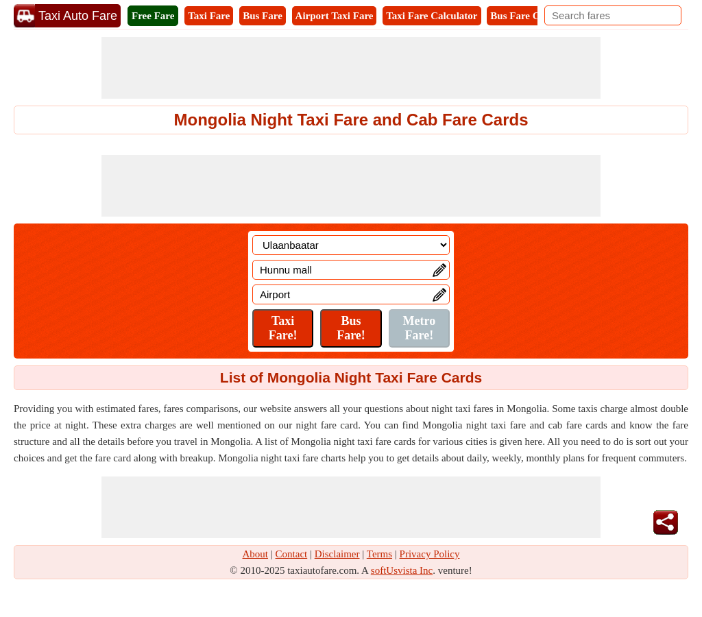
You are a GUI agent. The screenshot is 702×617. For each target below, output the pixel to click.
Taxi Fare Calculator (431, 15)
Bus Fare (262, 15)
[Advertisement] (351, 68)
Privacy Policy (430, 553)
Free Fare (153, 15)
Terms (379, 553)
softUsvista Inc (402, 570)
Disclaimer (337, 553)
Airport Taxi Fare (334, 15)
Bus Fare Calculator (534, 15)
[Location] (351, 245)
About (256, 553)
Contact (292, 553)
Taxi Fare (209, 15)
